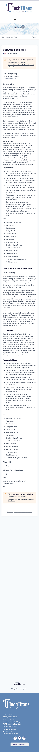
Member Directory (14, 44)
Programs (13, 73)
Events (14, 52)
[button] (20, 744)
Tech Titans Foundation (13, 147)
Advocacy (17, 77)
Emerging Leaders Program (14, 129)
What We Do (16, 155)
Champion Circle (15, 40)
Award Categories (14, 102)
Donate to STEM (16, 138)
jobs (2, 194)
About (14, 151)
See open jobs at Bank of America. (18, 219)
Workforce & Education (12, 119)
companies (9, 194)
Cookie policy (23, 689)
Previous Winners (15, 111)
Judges (18, 106)
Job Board (17, 125)
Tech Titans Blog (15, 172)
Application (17, 36)
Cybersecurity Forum (13, 86)
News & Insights (15, 176)
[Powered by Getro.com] (19, 684)
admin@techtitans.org (10, 717)
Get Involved (16, 90)
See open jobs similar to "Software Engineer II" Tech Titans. (21, 223)
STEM (19, 134)
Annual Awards (11, 94)
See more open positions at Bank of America (19, 669)
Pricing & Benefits (15, 31)
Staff (19, 168)
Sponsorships (16, 159)
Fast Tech (17, 115)
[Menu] (15, 18)
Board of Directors (14, 163)
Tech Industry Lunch (14, 61)
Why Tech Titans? (15, 27)
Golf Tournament (15, 69)
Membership (12, 23)
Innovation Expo (15, 65)
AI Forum (18, 81)
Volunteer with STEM (15, 143)
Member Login (16, 48)
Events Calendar (15, 56)
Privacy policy (14, 689)
